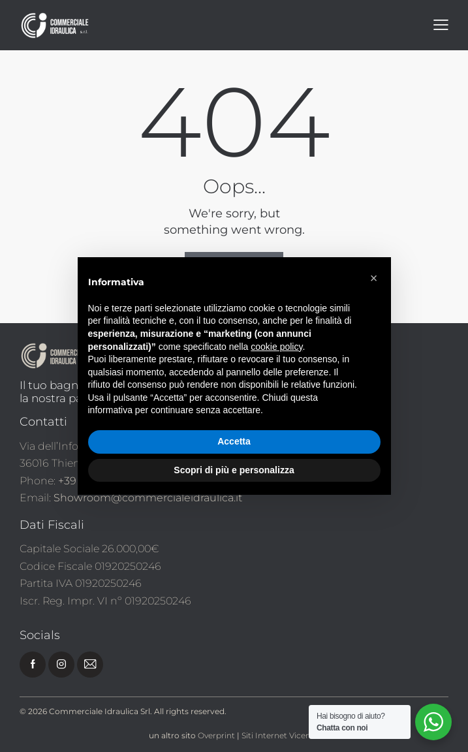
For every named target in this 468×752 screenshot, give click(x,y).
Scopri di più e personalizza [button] (234, 470)
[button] (374, 278)
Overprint (216, 735)
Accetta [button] (234, 441)
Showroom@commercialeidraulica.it (148, 498)
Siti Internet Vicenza (280, 735)
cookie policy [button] (276, 346)
